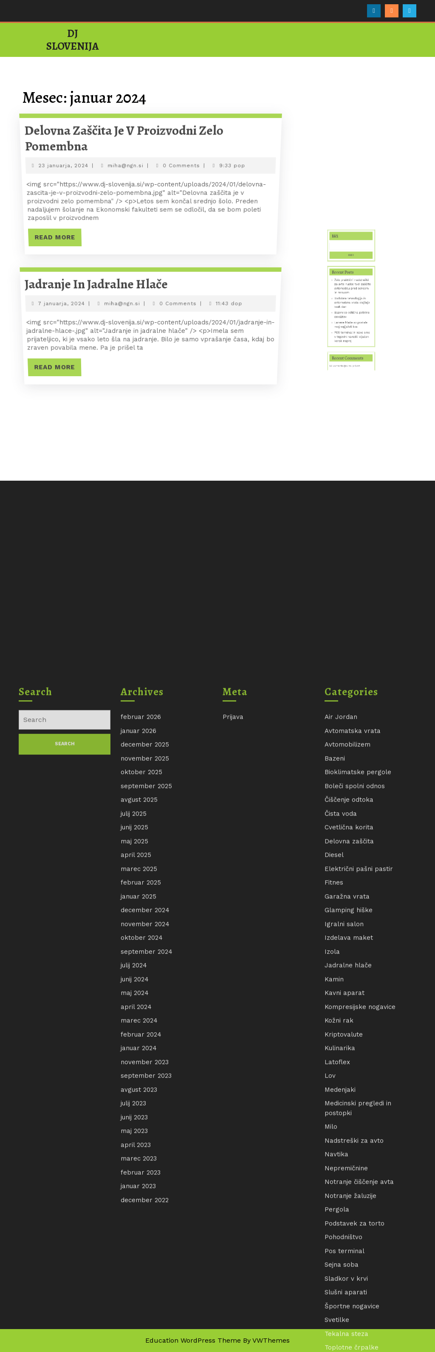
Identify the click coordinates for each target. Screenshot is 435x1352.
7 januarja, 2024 (62, 304)
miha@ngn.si (126, 166)
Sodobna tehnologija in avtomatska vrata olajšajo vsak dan (351, 319)
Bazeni (335, 1327)
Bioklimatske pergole (358, 1341)
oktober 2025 (141, 1341)
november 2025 (145, 1327)
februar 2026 (141, 1286)
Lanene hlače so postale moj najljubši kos (351, 329)
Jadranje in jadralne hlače (96, 284)
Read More (57, 240)
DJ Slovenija (72, 40)
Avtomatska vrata (353, 1300)
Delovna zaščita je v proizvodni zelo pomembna (124, 138)
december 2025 (145, 1314)
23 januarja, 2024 (64, 166)
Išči (344, 290)
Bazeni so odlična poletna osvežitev (351, 325)
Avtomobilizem (347, 1314)
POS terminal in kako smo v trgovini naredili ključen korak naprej (351, 334)
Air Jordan (341, 1286)
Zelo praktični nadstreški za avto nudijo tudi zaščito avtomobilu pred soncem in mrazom (352, 312)
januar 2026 (138, 1300)
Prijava (233, 1286)
